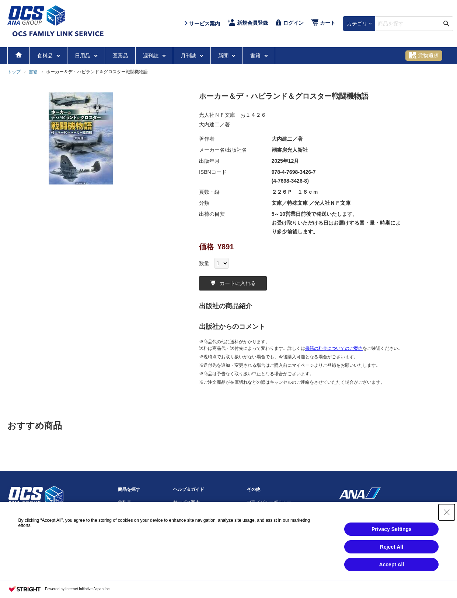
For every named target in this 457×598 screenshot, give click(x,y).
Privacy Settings (391, 529)
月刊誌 (189, 56)
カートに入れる (233, 283)
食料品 (45, 56)
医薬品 (120, 56)
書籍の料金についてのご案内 (334, 348)
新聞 (224, 56)
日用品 (83, 56)
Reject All (391, 547)
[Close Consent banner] (447, 512)
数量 (204, 263)
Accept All (391, 564)
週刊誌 (151, 56)
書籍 (256, 56)
